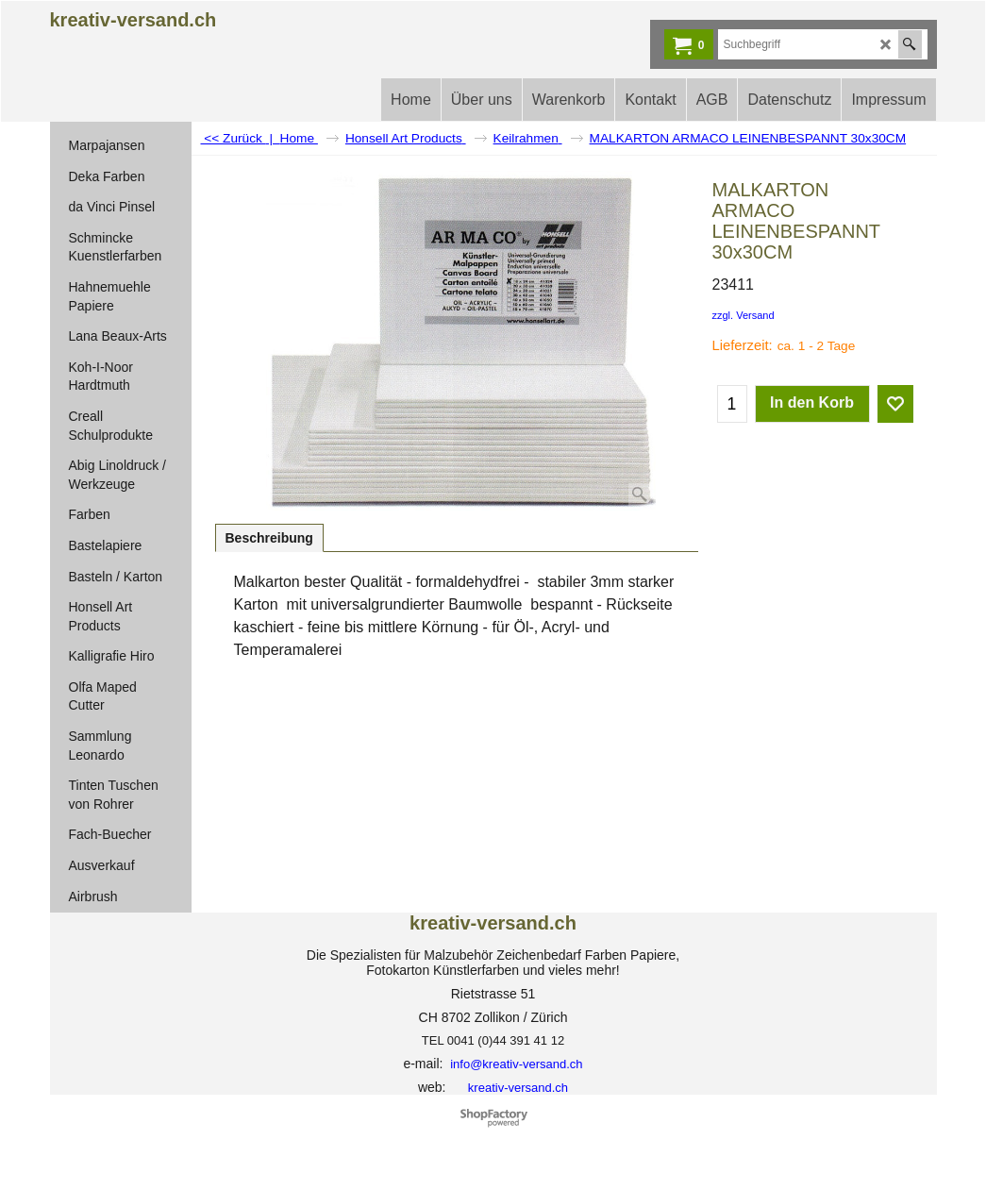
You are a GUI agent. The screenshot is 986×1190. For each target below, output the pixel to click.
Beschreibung (269, 537)
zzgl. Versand (743, 315)
